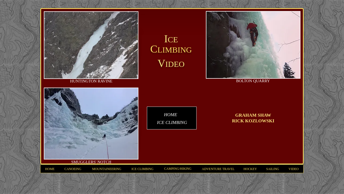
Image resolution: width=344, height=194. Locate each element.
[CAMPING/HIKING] (178, 168)
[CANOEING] (72, 169)
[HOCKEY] (250, 169)
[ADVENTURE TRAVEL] (218, 169)
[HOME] (50, 169)
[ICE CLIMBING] (142, 169)
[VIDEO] (293, 169)
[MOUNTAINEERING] (107, 169)
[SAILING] (272, 169)
